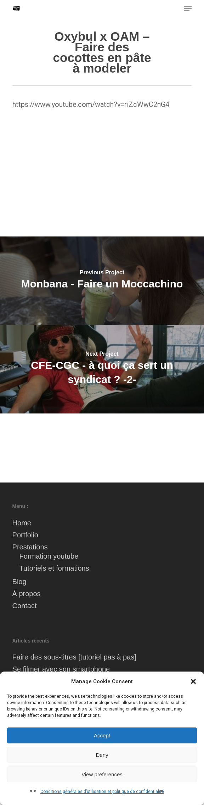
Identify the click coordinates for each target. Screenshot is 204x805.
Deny (102, 755)
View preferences (102, 774)
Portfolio (25, 535)
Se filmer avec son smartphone (61, 669)
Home (21, 523)
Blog (19, 582)
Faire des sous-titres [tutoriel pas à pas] (74, 657)
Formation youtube (49, 556)
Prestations (30, 547)
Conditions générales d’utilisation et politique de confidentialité (102, 791)
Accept (102, 735)
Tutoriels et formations (54, 568)
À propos (26, 594)
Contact (24, 606)
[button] (193, 681)
